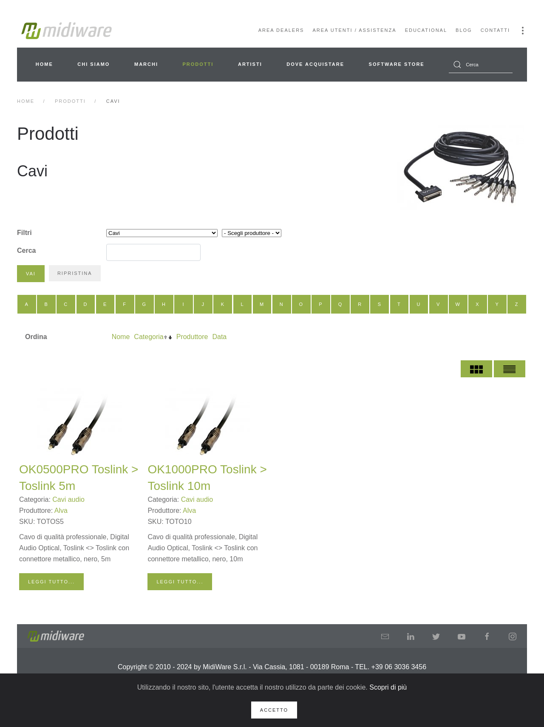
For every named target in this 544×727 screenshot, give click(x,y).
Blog (464, 30)
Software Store (397, 64)
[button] (522, 30)
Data (219, 336)
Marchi (146, 64)
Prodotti (198, 64)
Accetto (274, 710)
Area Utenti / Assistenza (354, 30)
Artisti (250, 64)
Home (44, 64)
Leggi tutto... (51, 581)
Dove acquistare (315, 64)
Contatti (495, 30)
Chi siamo (93, 64)
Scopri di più (388, 687)
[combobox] (481, 64)
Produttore (192, 336)
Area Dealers (281, 30)
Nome (121, 336)
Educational (426, 30)
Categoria (148, 336)
